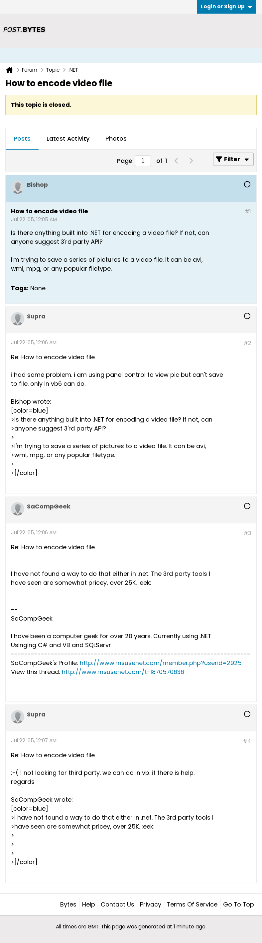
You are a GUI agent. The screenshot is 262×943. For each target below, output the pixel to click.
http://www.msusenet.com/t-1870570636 (123, 672)
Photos (116, 138)
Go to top (238, 904)
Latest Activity (68, 138)
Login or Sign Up (226, 6)
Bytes (68, 904)
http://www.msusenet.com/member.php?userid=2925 (161, 663)
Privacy (150, 904)
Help (88, 904)
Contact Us (117, 904)
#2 (247, 343)
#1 (248, 211)
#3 (247, 533)
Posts (22, 138)
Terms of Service (192, 904)
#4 (247, 741)
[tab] (22, 139)
